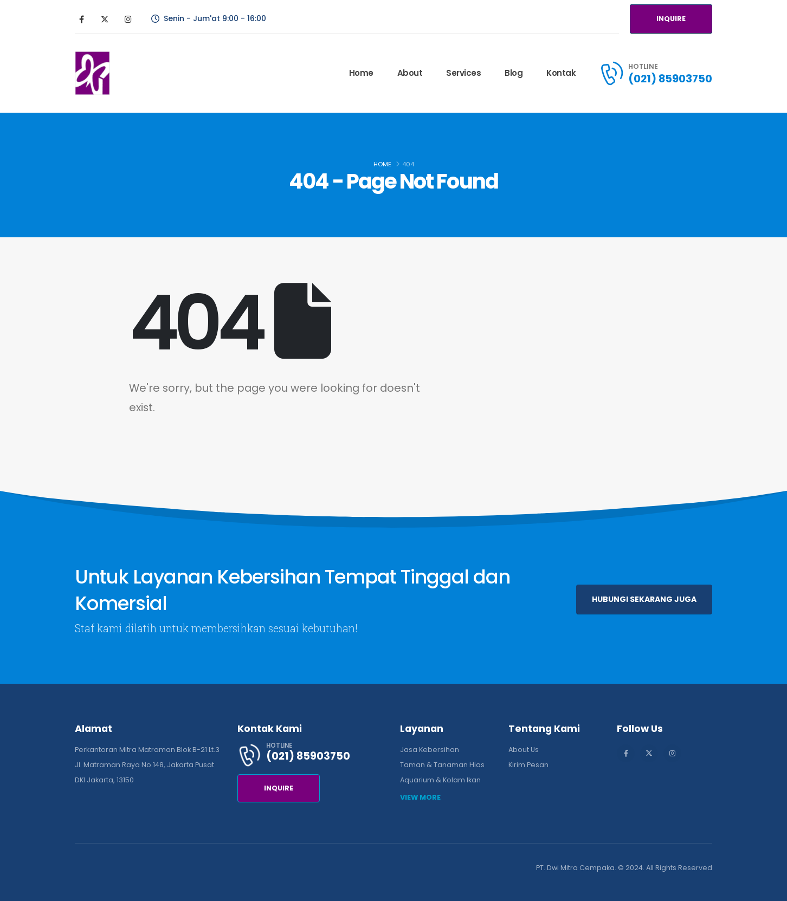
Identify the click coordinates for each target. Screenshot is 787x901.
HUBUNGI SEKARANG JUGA (644, 599)
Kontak (561, 73)
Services (463, 73)
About (410, 73)
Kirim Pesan (528, 764)
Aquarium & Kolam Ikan (440, 780)
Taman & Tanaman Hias (442, 764)
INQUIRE (671, 18)
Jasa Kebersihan (429, 749)
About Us (523, 749)
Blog (513, 73)
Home (361, 73)
